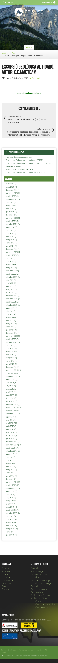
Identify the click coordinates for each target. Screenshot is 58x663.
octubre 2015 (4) (12, 510)
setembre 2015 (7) (12, 513)
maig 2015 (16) (11, 522)
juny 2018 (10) (11, 423)
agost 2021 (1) (11, 308)
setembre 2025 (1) (12, 199)
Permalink (35, 78)
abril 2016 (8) (10, 504)
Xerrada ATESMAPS (13, 166)
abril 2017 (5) (10, 466)
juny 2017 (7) (10, 460)
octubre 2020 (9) (12, 339)
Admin (47, 650)
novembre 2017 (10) (13, 445)
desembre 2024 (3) (12, 215)
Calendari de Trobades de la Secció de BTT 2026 (24, 160)
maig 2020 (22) (11, 351)
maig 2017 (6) (11, 463)
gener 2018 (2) (11, 439)
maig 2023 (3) (11, 264)
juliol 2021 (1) (10, 311)
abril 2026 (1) (10, 184)
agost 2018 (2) (11, 417)
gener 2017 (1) (11, 476)
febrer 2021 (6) (11, 327)
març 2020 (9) (11, 358)
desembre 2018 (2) (12, 404)
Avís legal (13, 650)
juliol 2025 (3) (10, 202)
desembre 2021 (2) (12, 296)
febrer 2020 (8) (11, 361)
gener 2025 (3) (11, 212)
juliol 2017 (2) (10, 457)
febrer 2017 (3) (11, 473)
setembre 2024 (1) (12, 224)
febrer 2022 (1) (11, 292)
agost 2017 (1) (11, 454)
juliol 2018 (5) (10, 420)
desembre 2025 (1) (12, 190)
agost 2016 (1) (11, 491)
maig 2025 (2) (11, 206)
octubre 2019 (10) (12, 373)
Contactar (38, 650)
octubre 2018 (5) (12, 411)
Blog (13, 53)
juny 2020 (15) (11, 348)
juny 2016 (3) (10, 498)
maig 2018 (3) (11, 426)
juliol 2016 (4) (10, 494)
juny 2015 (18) (11, 519)
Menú (29, 47)
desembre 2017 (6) (12, 442)
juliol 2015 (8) (10, 516)
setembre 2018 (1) (12, 414)
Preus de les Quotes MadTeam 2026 (19, 169)
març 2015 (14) (11, 529)
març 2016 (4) (11, 507)
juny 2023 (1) (10, 261)
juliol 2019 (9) (10, 383)
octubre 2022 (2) (12, 274)
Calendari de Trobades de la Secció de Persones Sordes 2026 (29, 163)
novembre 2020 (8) (12, 336)
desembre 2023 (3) (12, 249)
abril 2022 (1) (10, 286)
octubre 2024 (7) (12, 221)
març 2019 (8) (11, 395)
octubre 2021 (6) (12, 302)
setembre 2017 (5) (12, 451)
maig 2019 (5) (11, 389)
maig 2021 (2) (11, 317)
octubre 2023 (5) (12, 255)
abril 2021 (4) (10, 321)
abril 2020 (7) (10, 355)
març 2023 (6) (11, 268)
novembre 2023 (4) (12, 252)
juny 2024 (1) (10, 233)
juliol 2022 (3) (10, 280)
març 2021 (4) (11, 324)
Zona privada (47, 3)
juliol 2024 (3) (10, 230)
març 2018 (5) (11, 432)
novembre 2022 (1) (12, 271)
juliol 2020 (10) (11, 345)
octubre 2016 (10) (12, 485)
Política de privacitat (26, 650)
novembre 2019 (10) (13, 370)
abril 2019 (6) (10, 392)
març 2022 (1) (11, 289)
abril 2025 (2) (10, 209)
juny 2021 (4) (10, 314)
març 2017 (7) (11, 470)
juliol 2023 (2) (10, 258)
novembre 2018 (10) (13, 407)
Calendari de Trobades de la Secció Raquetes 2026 (24, 173)
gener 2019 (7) (11, 401)
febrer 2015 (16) (11, 532)
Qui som (4, 650)
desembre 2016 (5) (12, 479)
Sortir (4, 652)
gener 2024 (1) (11, 246)
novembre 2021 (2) (12, 299)
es (12, 2)
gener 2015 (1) (11, 535)
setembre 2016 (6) (12, 488)
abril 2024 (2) (10, 237)
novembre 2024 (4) (12, 218)
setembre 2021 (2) (12, 305)
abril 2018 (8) (10, 429)
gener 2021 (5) (11, 330)
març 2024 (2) (11, 240)
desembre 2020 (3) (12, 333)
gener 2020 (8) (11, 364)
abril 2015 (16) (11, 526)
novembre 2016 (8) (12, 482)
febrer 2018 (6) (11, 435)
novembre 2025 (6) (12, 193)
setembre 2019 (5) (12, 376)
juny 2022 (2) (10, 283)
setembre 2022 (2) (12, 277)
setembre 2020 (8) (12, 342)
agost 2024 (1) (11, 227)
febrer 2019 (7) (11, 398)
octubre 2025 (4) (12, 196)
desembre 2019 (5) (12, 367)
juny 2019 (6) (10, 386)
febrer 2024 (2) (11, 243)
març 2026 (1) (11, 187)
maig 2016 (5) (11, 501)
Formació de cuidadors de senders (18, 157)
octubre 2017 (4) (12, 448)
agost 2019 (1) (11, 379)
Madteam (5, 53)
